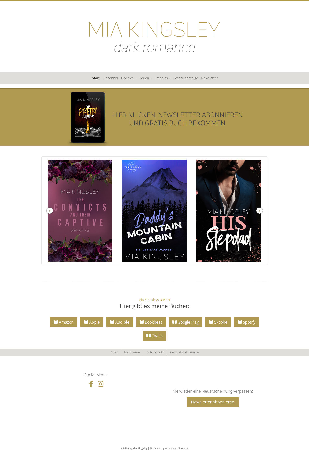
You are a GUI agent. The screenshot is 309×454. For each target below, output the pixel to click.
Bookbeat (151, 322)
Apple (92, 322)
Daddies (127, 78)
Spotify (246, 322)
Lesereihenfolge (186, 78)
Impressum (132, 352)
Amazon (64, 322)
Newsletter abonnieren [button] (212, 402)
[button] (63, 322)
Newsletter (209, 78)
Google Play (185, 322)
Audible (119, 322)
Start (96, 78)
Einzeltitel (110, 78)
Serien (144, 78)
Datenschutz (155, 352)
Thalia (154, 335)
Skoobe (218, 322)
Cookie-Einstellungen (184, 352)
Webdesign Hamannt (177, 448)
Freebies (161, 78)
